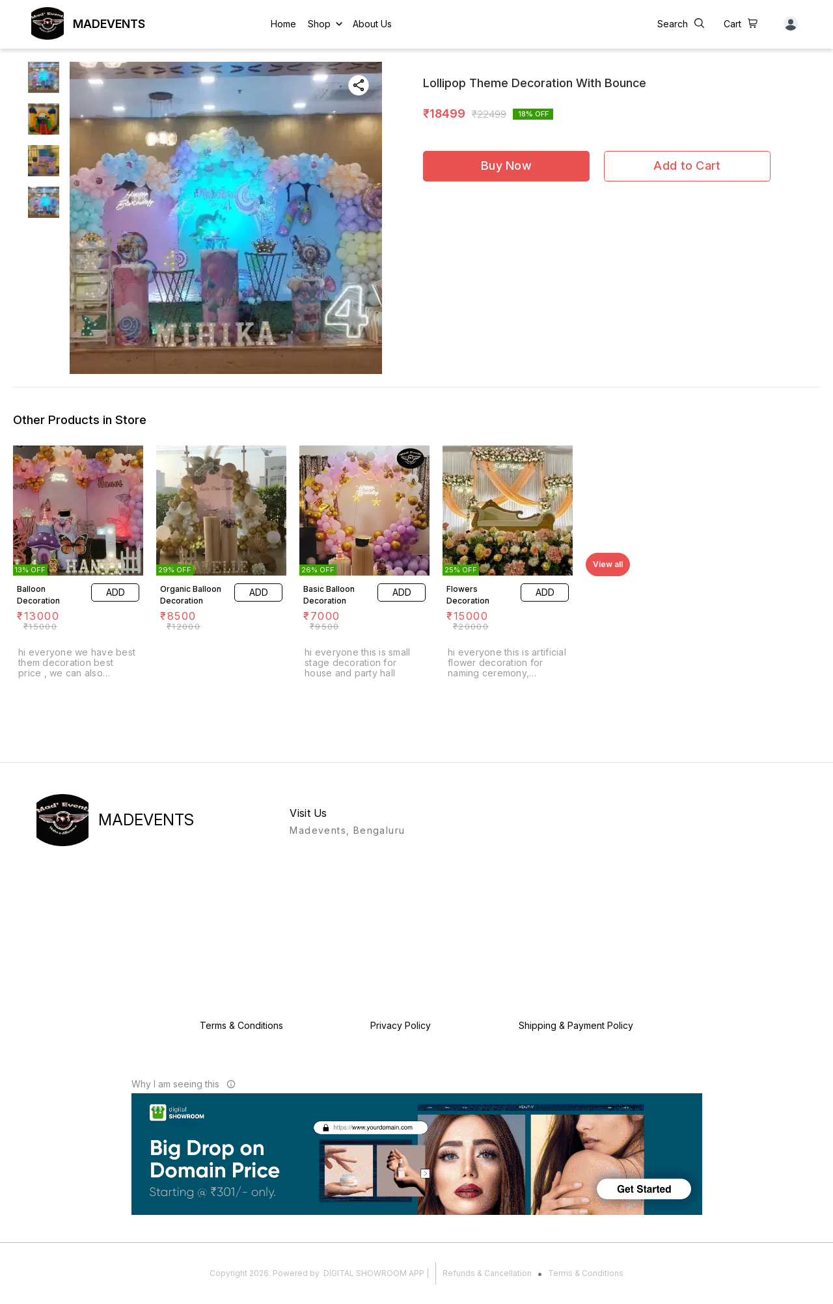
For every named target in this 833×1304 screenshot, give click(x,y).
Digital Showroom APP (373, 1273)
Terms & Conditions (585, 1273)
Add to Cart (686, 165)
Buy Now (506, 165)
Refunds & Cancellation (487, 1273)
